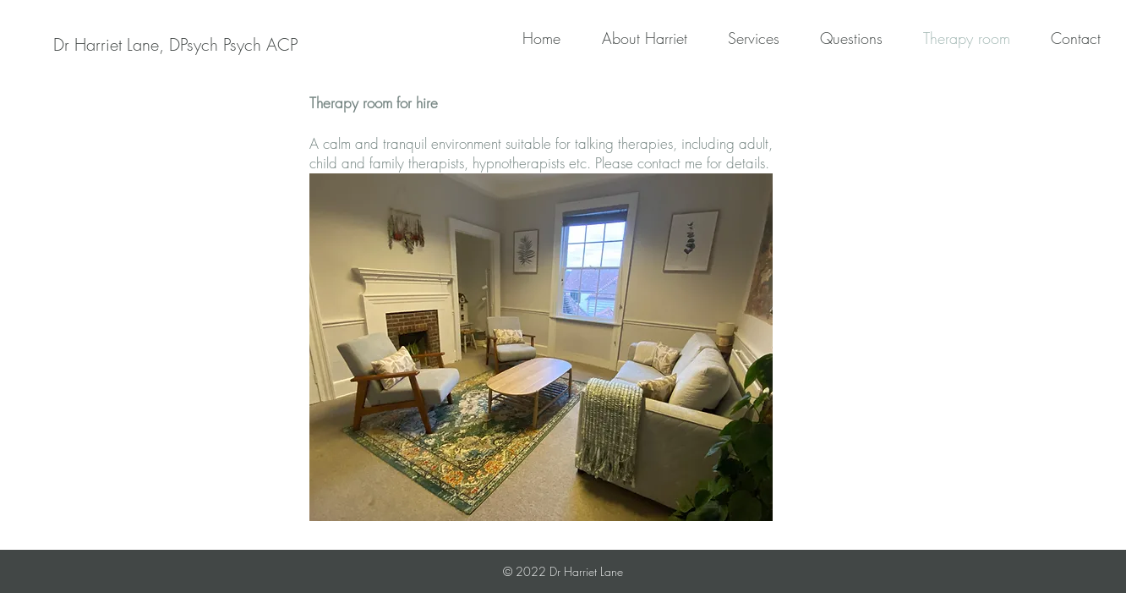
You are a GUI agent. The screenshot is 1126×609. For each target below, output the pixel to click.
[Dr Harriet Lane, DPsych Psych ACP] (175, 45)
